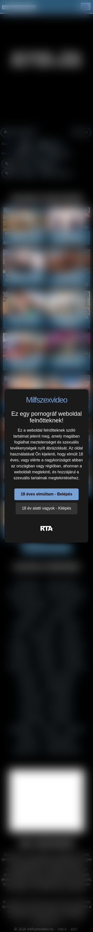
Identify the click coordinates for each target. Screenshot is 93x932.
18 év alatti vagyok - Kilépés (46, 508)
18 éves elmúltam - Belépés (46, 494)
